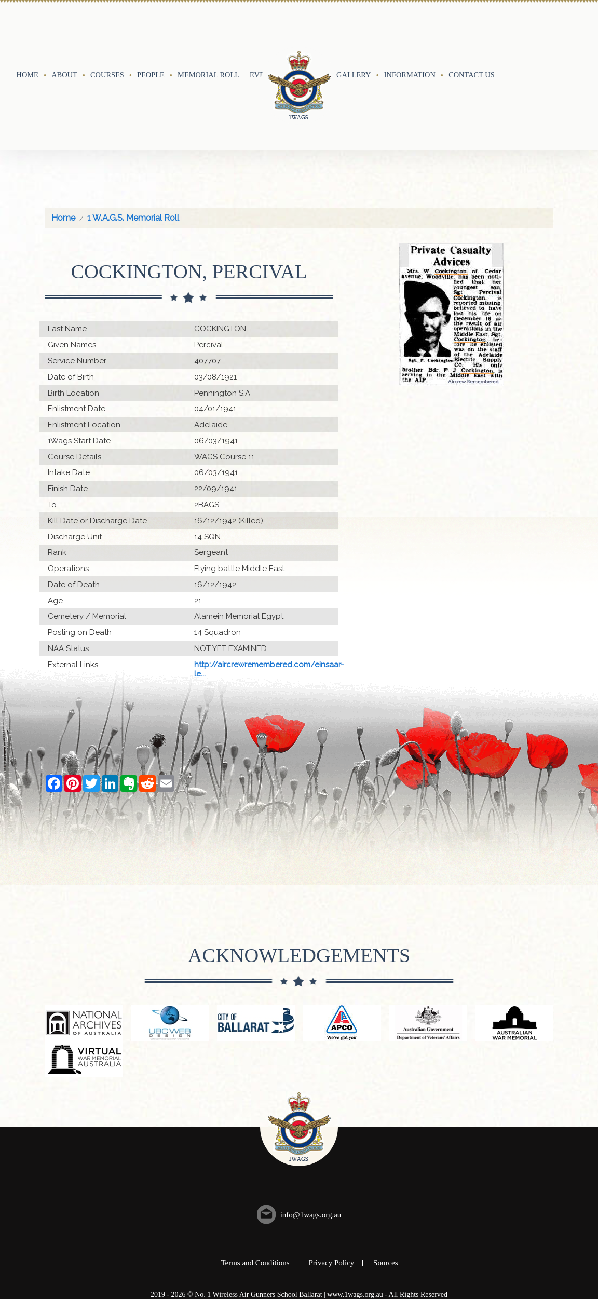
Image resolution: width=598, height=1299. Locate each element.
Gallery (353, 35)
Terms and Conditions (255, 1183)
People (151, 35)
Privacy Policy (331, 1183)
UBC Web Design (309, 1224)
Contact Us (471, 35)
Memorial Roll (208, 35)
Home (27, 35)
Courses (107, 35)
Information (410, 35)
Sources (385, 1183)
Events (264, 35)
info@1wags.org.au (311, 1135)
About (64, 35)
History (307, 35)
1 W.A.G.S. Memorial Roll (133, 138)
